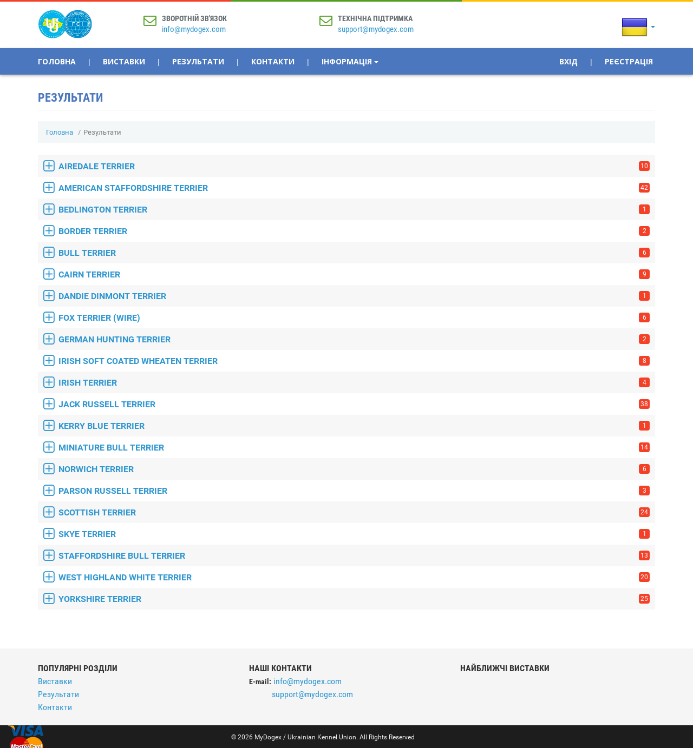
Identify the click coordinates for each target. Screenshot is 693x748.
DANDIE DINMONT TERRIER (354, 296)
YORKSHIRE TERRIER (354, 599)
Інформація (350, 61)
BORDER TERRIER (354, 231)
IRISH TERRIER (354, 383)
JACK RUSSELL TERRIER (354, 404)
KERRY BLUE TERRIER (354, 426)
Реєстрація (629, 61)
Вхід (568, 61)
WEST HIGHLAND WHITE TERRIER (354, 577)
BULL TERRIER (354, 253)
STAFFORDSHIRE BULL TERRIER (354, 556)
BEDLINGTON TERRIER (354, 209)
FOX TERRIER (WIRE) (354, 318)
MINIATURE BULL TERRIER (354, 447)
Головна (57, 61)
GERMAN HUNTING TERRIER (354, 339)
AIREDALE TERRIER (354, 166)
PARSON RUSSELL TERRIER (354, 491)
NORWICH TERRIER (354, 469)
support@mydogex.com (376, 29)
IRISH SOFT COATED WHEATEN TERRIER (354, 361)
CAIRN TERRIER (354, 274)
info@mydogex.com (194, 29)
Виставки (124, 61)
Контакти (273, 61)
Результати (198, 61)
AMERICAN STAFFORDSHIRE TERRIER (354, 188)
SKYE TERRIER (354, 534)
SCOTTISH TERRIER (354, 512)
